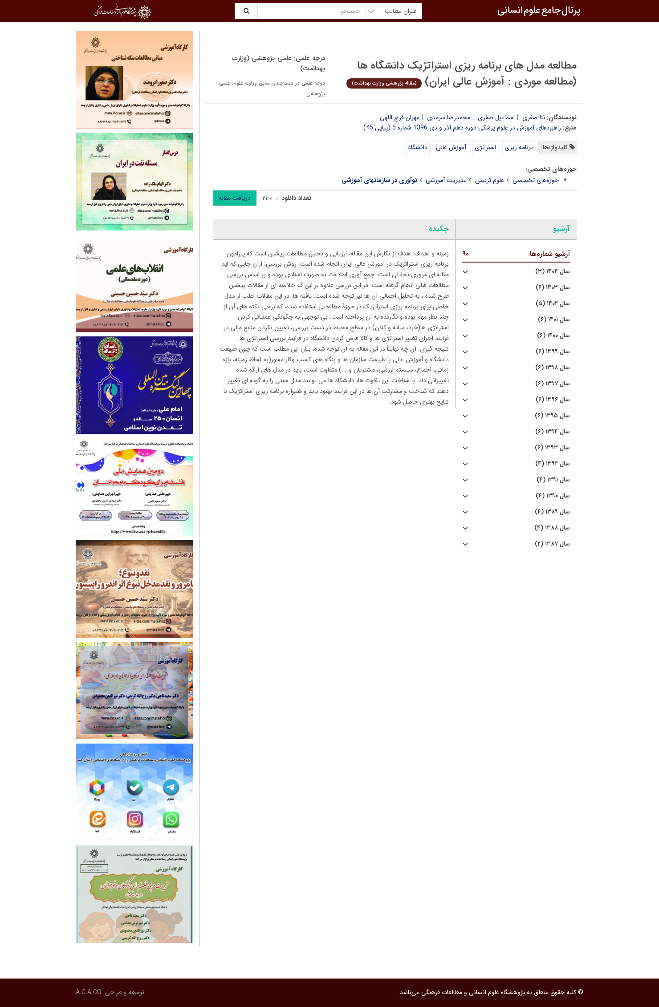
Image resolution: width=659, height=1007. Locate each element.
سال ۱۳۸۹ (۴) (552, 512)
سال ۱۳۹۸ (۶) (552, 367)
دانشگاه (417, 147)
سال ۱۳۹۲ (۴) (552, 464)
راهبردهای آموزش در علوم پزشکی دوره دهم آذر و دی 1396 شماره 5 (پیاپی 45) (462, 128)
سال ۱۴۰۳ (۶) (553, 287)
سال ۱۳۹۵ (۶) (552, 416)
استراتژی (485, 147)
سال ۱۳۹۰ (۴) (553, 496)
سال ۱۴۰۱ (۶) (554, 319)
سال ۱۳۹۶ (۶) (553, 399)
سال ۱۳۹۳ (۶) (552, 448)
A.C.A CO (89, 992)
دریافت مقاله (235, 198)
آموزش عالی (451, 147)
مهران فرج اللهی (399, 117)
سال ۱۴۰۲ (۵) (553, 303)
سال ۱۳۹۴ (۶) (552, 432)
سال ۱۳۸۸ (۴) (552, 528)
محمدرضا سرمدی (448, 117)
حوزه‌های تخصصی (536, 180)
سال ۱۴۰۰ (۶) (553, 335)
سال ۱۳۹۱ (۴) (553, 480)
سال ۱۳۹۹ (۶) (553, 351)
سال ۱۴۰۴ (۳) (552, 271)
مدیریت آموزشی (446, 180)
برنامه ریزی (518, 147)
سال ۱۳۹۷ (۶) (552, 383)
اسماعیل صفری (496, 117)
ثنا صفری (533, 117)
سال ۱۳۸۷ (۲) (552, 544)
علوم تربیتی (489, 180)
